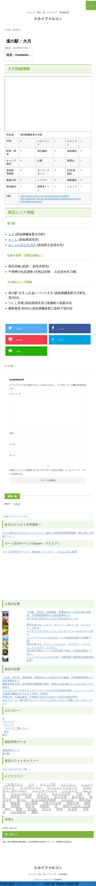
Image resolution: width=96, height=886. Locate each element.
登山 (6, 731)
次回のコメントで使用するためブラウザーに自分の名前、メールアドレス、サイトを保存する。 (48, 472)
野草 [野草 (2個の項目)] (60, 809)
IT (3, 718)
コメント (15, 394)
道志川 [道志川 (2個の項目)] (46, 809)
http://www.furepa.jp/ (31, 201)
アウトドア (8, 721)
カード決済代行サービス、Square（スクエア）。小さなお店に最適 (39, 551)
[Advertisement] (48, 576)
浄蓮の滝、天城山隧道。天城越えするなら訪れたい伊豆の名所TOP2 (40, 697)
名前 (11, 433)
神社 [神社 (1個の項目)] (8, 809)
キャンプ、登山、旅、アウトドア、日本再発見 (48, 874)
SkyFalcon (87, 883)
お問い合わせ (9, 827)
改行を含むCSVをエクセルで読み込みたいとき (52, 618)
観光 (4, 734)
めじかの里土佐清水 (22, 245)
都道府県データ (11, 750)
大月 (11, 234)
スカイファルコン (48, 19)
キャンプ (9, 725)
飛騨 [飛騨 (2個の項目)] (34, 812)
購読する (11, 834)
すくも (13, 239)
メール (12, 444)
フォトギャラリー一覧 (14, 769)
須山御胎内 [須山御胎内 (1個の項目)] (18, 812)
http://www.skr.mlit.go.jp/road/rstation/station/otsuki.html (50, 199)
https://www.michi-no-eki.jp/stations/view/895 (44, 196)
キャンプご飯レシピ (16, 728)
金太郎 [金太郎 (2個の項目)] (72, 809)
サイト (12, 455)
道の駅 (6, 753)
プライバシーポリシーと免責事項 (48, 880)
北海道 (16, 504)
